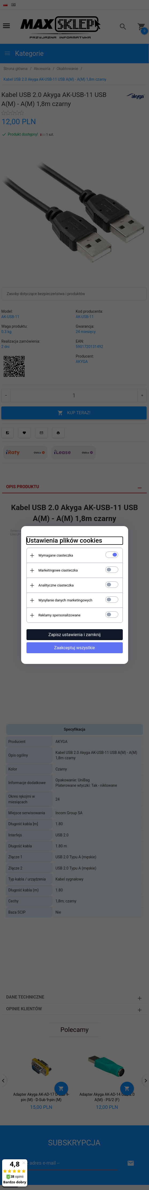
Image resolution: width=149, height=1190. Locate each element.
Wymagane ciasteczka (56, 555)
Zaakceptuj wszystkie (74, 647)
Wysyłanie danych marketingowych (66, 600)
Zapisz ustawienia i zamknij (74, 634)
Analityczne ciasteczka (56, 585)
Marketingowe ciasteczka (58, 570)
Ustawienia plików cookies (64, 540)
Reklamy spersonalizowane (60, 615)
